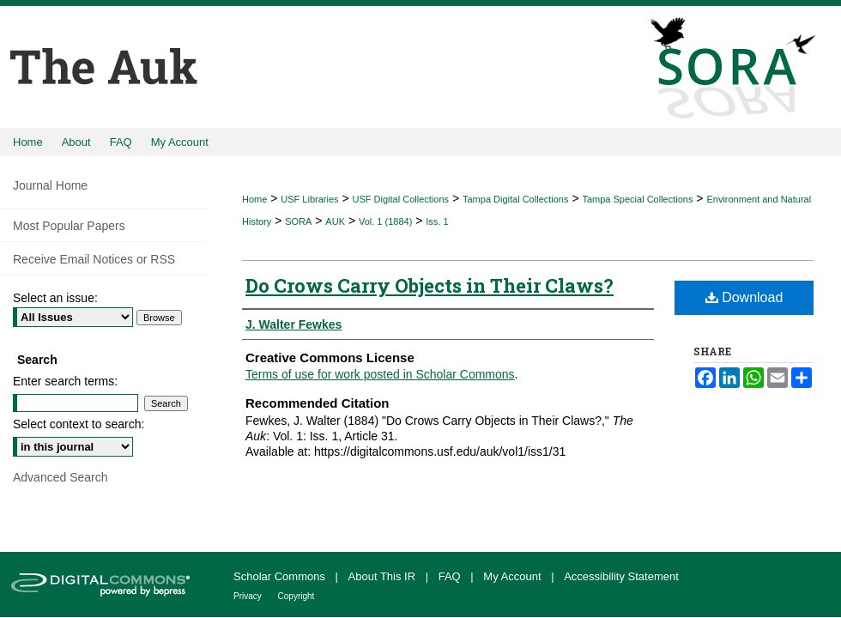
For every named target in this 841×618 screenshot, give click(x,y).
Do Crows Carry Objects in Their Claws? (429, 285)
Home (254, 199)
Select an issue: (55, 298)
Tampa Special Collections (637, 199)
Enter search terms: (65, 381)
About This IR (383, 576)
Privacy (248, 596)
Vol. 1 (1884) (385, 221)
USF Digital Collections (401, 199)
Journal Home (50, 185)
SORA (298, 221)
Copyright (296, 596)
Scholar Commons (281, 576)
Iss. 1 (437, 221)
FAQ (451, 576)
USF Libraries (309, 199)
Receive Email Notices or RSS (94, 259)
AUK (335, 221)
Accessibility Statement (621, 576)
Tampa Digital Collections (516, 199)
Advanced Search (60, 477)
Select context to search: (78, 424)
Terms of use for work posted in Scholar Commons (380, 374)
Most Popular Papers (69, 226)
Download (744, 297)
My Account (513, 576)
